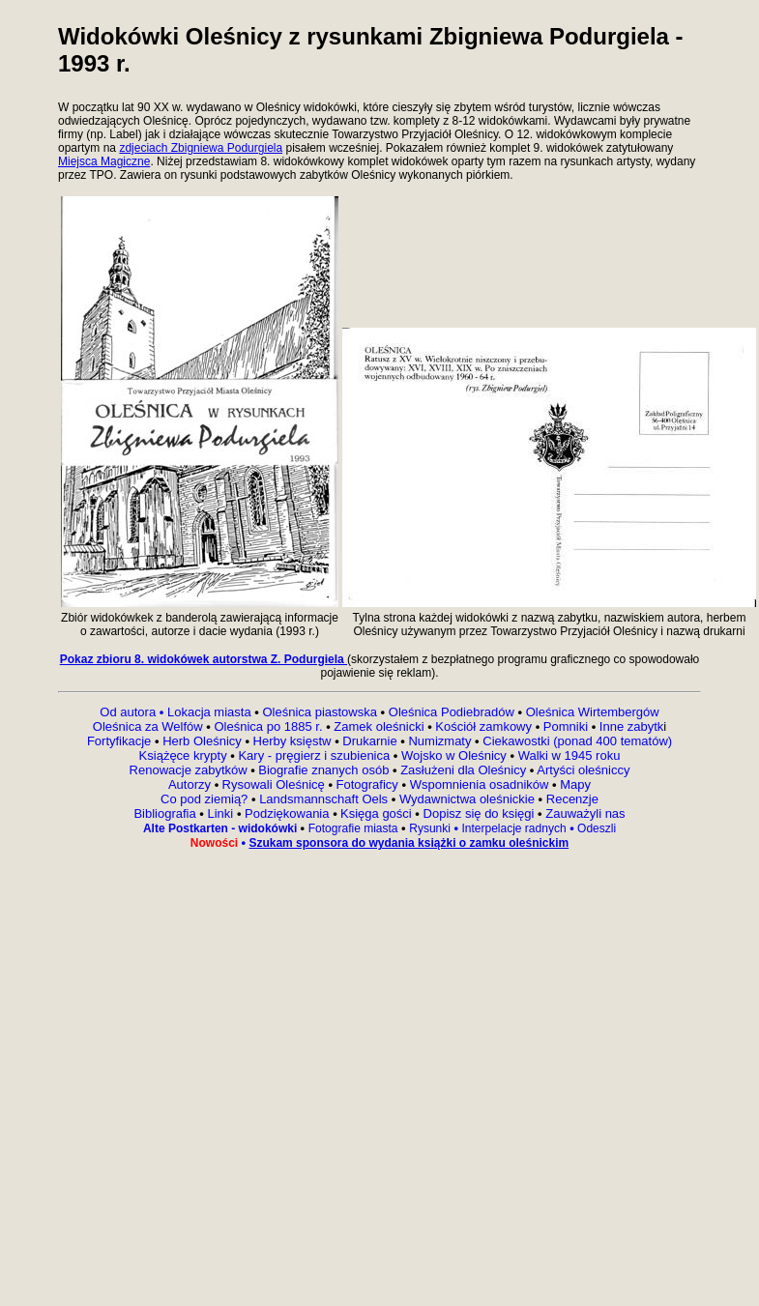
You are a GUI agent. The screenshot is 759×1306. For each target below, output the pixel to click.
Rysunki (430, 828)
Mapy (574, 784)
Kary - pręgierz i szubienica (315, 755)
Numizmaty (439, 741)
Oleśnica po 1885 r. (269, 726)
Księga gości (377, 813)
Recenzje (570, 799)
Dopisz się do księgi (479, 813)
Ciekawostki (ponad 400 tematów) (577, 741)
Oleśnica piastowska (319, 712)
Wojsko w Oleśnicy (455, 755)
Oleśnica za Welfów (148, 726)
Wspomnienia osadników (481, 784)
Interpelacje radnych (513, 828)
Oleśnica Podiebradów (451, 712)
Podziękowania (287, 813)
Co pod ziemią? (204, 799)
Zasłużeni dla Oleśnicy (463, 770)
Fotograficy (367, 784)
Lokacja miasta (209, 712)
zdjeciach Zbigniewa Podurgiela (200, 148)
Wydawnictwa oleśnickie (469, 799)
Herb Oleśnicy (203, 741)
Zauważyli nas (584, 813)
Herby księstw (292, 741)
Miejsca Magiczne (104, 161)
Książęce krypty (183, 755)
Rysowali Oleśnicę (275, 784)
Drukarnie (371, 741)
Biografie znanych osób (325, 770)
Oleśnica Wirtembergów (592, 712)
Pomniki (565, 726)
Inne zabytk (629, 726)
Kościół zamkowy (484, 726)
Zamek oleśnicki (380, 726)
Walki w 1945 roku (569, 755)
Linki (221, 813)
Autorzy (191, 784)
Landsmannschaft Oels (324, 799)
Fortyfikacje (121, 741)
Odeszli (596, 828)
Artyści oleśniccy (583, 770)
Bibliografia (164, 813)
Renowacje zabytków (190, 770)
